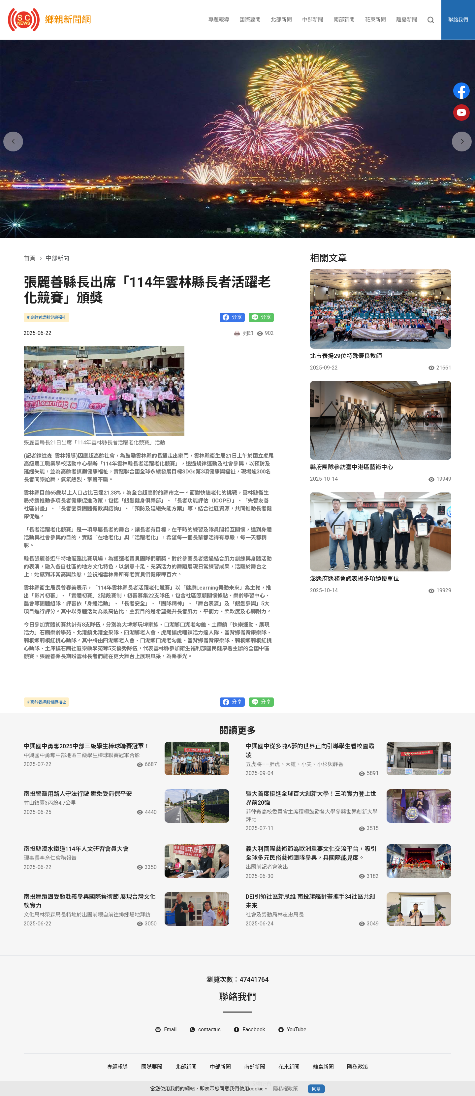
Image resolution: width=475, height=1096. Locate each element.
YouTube (296, 1029)
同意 (316, 1088)
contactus (209, 1029)
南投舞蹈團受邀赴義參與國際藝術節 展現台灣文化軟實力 (90, 901)
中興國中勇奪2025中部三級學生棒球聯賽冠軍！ (87, 746)
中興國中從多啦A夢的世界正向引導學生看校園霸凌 (310, 750)
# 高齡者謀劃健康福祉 (46, 317)
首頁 (30, 258)
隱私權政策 (285, 1089)
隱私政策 (357, 1067)
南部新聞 (344, 19)
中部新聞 (312, 19)
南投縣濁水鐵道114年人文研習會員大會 (76, 848)
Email (170, 1029)
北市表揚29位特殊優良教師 (346, 355)
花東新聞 (375, 19)
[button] (229, 230)
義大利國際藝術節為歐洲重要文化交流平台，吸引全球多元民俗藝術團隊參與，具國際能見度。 (311, 853)
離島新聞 (406, 19)
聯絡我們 (458, 20)
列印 (243, 333)
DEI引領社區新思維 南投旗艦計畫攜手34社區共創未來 (310, 901)
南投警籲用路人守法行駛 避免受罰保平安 (78, 793)
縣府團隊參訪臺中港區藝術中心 (351, 467)
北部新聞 (281, 19)
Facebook (253, 1029)
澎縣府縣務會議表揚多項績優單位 (354, 578)
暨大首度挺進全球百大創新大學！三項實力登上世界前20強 (311, 798)
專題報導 (218, 19)
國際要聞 (250, 19)
